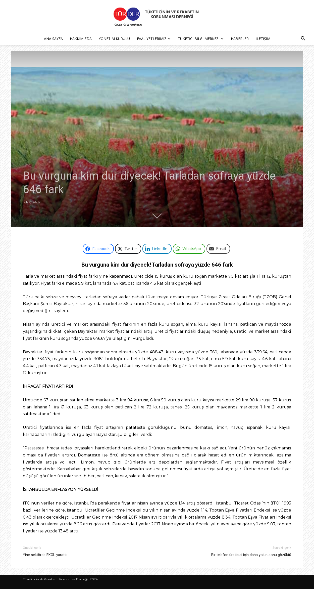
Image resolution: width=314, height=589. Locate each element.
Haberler (240, 38)
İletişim (263, 38)
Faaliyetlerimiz (154, 38)
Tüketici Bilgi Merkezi (201, 38)
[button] (303, 39)
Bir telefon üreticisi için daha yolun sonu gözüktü (251, 555)
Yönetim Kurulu (114, 38)
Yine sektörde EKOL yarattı (45, 555)
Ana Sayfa (53, 38)
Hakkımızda (81, 38)
